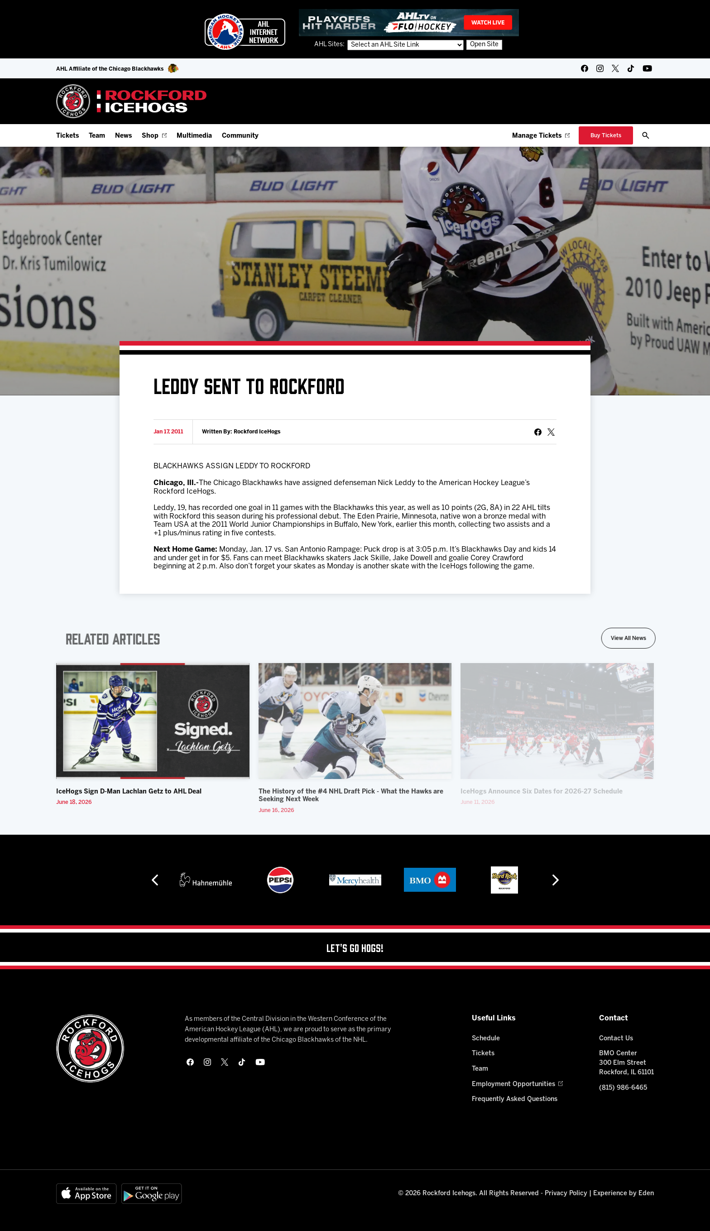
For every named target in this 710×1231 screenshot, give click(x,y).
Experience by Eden (623, 1194)
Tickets (67, 136)
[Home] (131, 101)
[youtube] (647, 68)
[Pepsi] (280, 880)
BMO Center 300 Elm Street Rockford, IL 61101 (626, 1063)
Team (97, 136)
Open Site (484, 45)
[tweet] (551, 432)
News (123, 136)
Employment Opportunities (517, 1084)
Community (240, 136)
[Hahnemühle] (206, 880)
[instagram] (600, 68)
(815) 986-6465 (623, 1088)
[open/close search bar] (646, 135)
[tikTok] (630, 68)
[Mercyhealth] (355, 880)
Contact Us (616, 1039)
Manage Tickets (541, 136)
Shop (154, 136)
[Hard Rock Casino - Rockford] (504, 880)
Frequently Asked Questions (514, 1099)
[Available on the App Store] (86, 1193)
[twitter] (615, 68)
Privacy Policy (566, 1194)
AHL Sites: (330, 45)
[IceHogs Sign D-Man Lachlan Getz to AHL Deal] (152, 721)
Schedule (486, 1039)
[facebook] (584, 68)
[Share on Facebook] (537, 432)
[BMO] (430, 880)
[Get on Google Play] (151, 1193)
